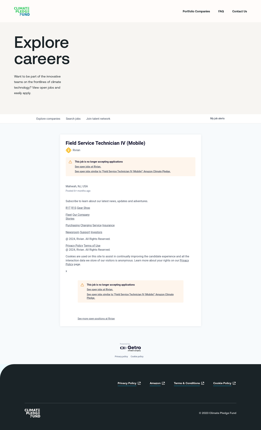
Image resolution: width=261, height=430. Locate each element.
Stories (70, 218)
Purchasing (73, 225)
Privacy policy (121, 356)
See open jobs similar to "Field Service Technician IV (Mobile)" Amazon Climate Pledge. (123, 171)
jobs (73, 118)
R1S (73, 208)
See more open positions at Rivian (96, 318)
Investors (96, 232)
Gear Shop (83, 208)
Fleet (69, 214)
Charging (86, 225)
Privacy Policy (74, 245)
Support (85, 232)
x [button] (66, 271)
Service (97, 225)
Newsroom (72, 232)
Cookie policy (137, 356)
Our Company (81, 214)
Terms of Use (92, 245)
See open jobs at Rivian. (88, 166)
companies (48, 118)
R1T (68, 208)
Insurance (108, 225)
